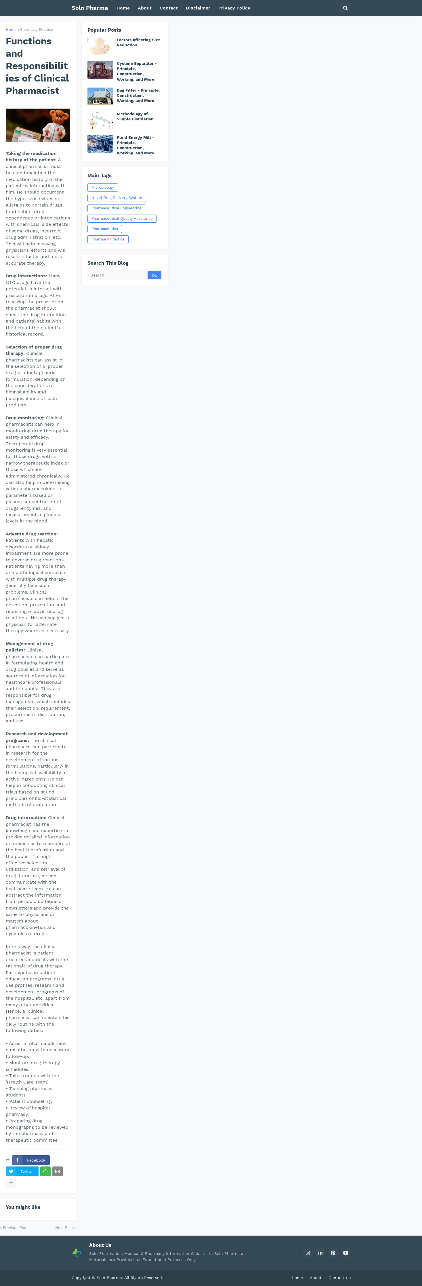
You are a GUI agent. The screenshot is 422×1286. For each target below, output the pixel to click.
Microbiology (102, 187)
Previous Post (15, 1228)
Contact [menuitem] (169, 8)
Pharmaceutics (104, 229)
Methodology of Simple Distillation (135, 116)
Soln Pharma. (110, 1277)
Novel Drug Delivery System (116, 198)
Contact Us (340, 1277)
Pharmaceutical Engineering (116, 208)
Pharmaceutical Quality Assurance (122, 218)
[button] (345, 8)
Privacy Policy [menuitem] (234, 8)
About (316, 1277)
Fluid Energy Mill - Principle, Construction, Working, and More (135, 145)
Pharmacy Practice (36, 29)
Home (11, 29)
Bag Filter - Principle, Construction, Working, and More (138, 95)
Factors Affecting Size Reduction (138, 42)
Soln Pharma (90, 7)
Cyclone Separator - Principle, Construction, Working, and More (137, 71)
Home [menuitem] (123, 8)
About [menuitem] (145, 8)
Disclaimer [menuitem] (198, 8)
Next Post (64, 1228)
